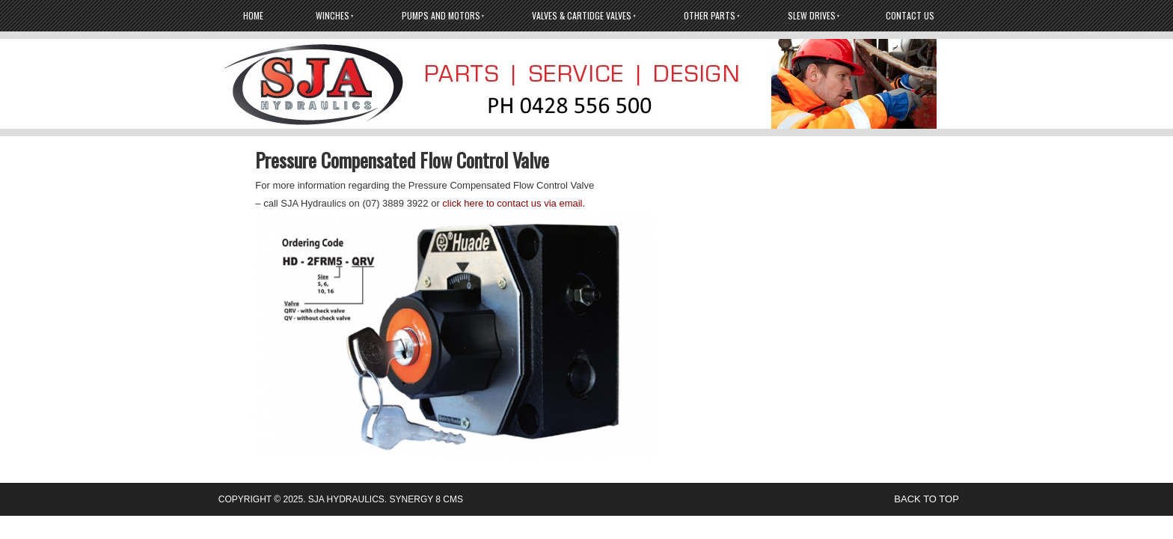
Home (253, 15)
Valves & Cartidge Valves (581, 15)
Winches (332, 15)
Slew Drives (812, 15)
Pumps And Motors (441, 15)
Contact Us (910, 15)
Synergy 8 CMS (426, 499)
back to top (926, 499)
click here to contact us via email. (513, 203)
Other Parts (709, 15)
